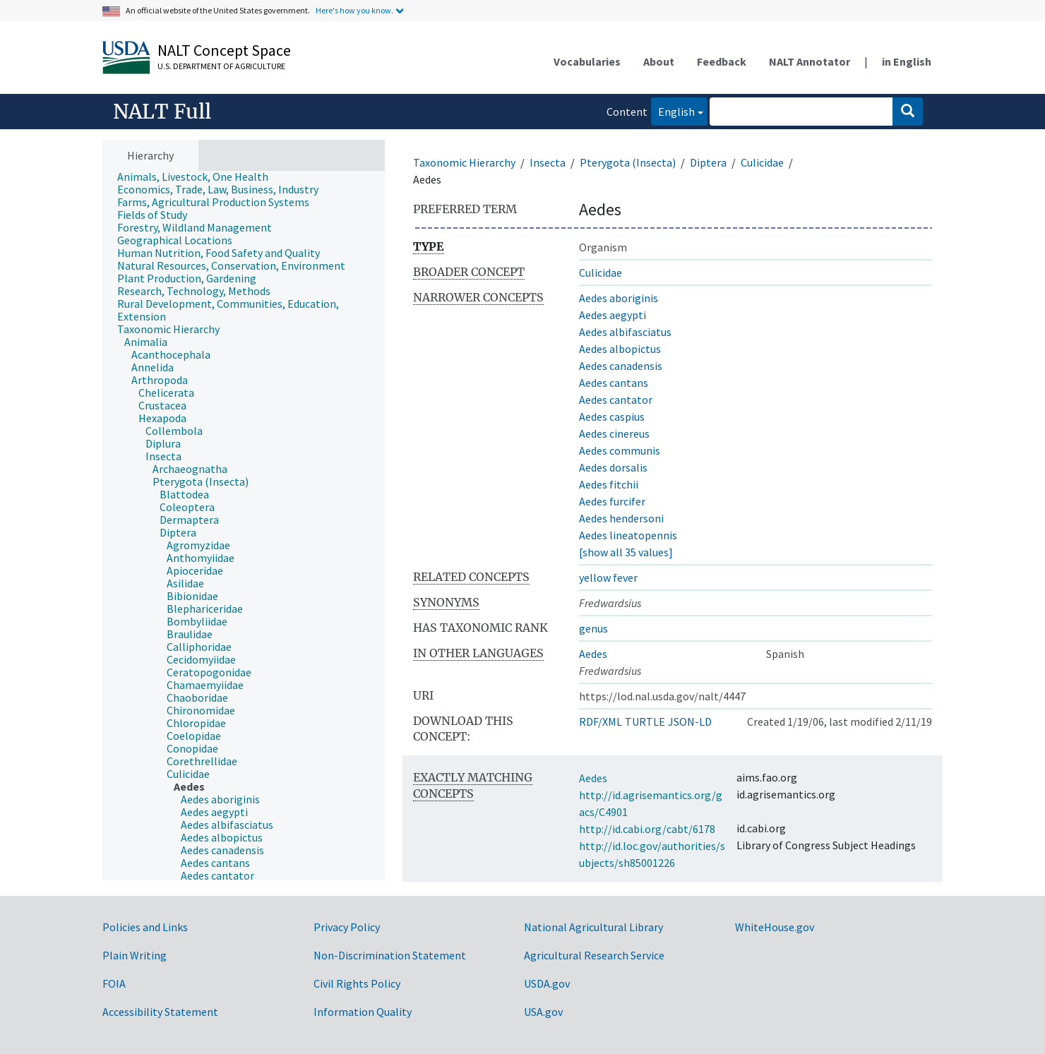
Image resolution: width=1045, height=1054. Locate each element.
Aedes (593, 654)
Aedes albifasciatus (625, 332)
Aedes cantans (613, 383)
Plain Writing (134, 955)
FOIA (114, 983)
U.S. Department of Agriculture (221, 66)
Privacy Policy (347, 927)
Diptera (708, 162)
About (658, 61)
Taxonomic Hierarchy (464, 162)
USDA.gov (547, 983)
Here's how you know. (354, 10)
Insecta (548, 162)
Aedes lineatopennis (628, 535)
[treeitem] (199, 176)
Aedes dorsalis (613, 467)
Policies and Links (145, 927)
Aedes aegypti (612, 315)
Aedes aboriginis (618, 298)
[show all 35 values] (626, 552)
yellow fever (608, 577)
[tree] (243, 526)
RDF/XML (600, 721)
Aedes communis (619, 450)
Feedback (721, 61)
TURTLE (645, 721)
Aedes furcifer (612, 501)
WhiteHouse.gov (774, 927)
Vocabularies (587, 61)
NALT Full (162, 111)
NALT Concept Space (224, 50)
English (673, 110)
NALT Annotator (809, 61)
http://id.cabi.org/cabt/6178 (647, 829)
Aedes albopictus (620, 349)
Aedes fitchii (608, 484)
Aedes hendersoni (621, 518)
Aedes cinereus (614, 433)
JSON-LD (690, 721)
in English (906, 61)
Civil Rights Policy (357, 983)
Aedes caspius (612, 416)
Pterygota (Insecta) (628, 162)
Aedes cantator (615, 400)
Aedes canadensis (620, 366)
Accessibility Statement (160, 1012)
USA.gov (543, 1012)
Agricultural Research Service (594, 955)
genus (593, 628)
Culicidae (762, 162)
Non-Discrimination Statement (390, 955)
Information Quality (363, 1012)
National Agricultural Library (593, 927)
